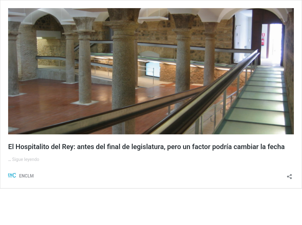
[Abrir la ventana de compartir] (289, 174)
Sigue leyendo (25, 159)
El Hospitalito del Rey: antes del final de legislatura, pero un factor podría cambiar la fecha (146, 147)
